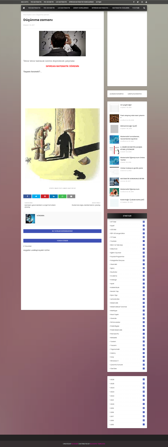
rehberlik (127, 338)
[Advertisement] (40, 93)
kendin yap (127, 291)
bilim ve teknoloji (127, 245)
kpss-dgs (127, 295)
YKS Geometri (49, 2)
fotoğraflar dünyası (127, 260)
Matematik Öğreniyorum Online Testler (132, 158)
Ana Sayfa (27, 15)
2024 (127, 388)
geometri (127, 264)
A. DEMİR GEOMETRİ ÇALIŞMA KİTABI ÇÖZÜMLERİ (131, 148)
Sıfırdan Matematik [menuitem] (100, 8)
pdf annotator (127, 322)
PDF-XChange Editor (127, 233)
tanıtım (127, 342)
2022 (127, 396)
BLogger (75, 444)
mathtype (127, 311)
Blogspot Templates (97, 444)
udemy (127, 353)
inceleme (127, 276)
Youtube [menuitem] (135, 8)
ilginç (127, 268)
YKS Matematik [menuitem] (34, 8)
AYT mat (127, 222)
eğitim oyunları (127, 253)
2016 (127, 420)
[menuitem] (24, 8)
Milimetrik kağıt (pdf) (128, 126)
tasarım (127, 345)
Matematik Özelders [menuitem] (120, 8)
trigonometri (127, 349)
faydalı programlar (127, 257)
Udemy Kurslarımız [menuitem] (81, 8)
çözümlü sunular (127, 365)
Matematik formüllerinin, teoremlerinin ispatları (129, 137)
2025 (127, 384)
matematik (127, 303)
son (33, 15)
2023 (127, 392)
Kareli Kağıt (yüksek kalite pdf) (132, 200)
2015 (127, 424)
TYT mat (127, 237)
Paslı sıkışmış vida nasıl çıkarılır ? (132, 116)
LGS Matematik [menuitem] (64, 8)
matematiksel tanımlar (127, 307)
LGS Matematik (61, 2)
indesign (127, 280)
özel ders (127, 369)
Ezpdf (127, 226)
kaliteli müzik (127, 287)
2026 (127, 379)
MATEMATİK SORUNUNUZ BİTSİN (132, 179)
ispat (127, 284)
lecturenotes (127, 299)
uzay (127, 357)
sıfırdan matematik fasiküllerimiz (81, 2)
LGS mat (127, 230)
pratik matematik (127, 330)
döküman (127, 249)
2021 (127, 400)
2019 (127, 408)
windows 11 (127, 361)
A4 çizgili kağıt (126, 105)
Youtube (127, 241)
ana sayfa (24, 2)
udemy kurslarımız (135, 94)
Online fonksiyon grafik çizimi (131, 168)
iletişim (98, 2)
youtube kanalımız (117, 94)
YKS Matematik (36, 2)
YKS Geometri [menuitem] (49, 8)
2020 (127, 404)
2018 (127, 412)
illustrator (127, 272)
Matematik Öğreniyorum (129, 189)
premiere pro (127, 334)
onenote (127, 318)
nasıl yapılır (127, 314)
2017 (127, 416)
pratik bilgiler (127, 326)
